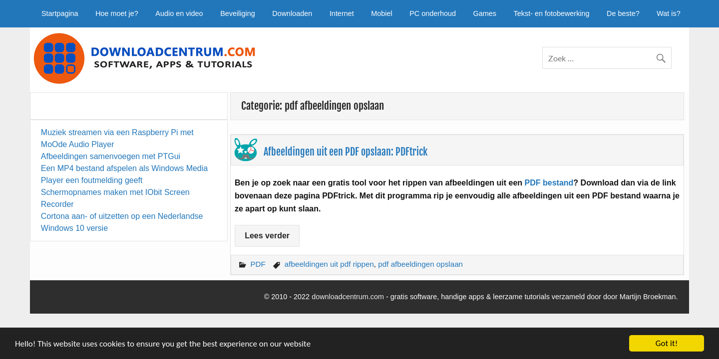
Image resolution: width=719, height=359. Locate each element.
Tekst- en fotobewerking (552, 13)
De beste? (623, 13)
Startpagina (59, 13)
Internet (342, 13)
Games (484, 13)
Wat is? (668, 13)
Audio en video (179, 13)
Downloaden (292, 13)
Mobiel (381, 13)
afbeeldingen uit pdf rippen (329, 264)
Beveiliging (237, 13)
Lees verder (267, 235)
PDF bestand (549, 183)
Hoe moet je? (116, 13)
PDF (257, 264)
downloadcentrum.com (348, 297)
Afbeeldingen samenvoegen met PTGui (110, 156)
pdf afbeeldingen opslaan (420, 264)
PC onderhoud (432, 13)
